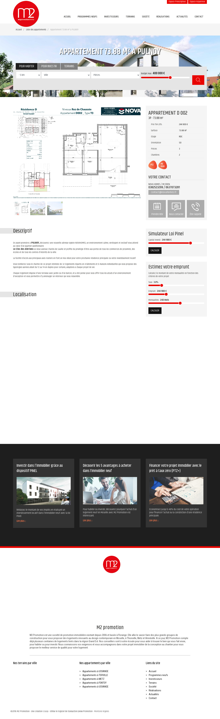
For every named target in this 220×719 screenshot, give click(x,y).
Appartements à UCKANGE (95, 671)
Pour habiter (26, 66)
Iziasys (45, 711)
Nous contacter (176, 209)
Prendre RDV (157, 209)
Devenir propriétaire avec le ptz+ (93, 420)
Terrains (130, 16)
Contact (199, 16)
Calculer (155, 250)
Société (145, 16)
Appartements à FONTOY (94, 682)
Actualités (182, 16)
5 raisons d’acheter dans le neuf (60, 420)
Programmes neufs (87, 16)
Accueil (67, 16)
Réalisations (163, 16)
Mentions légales (101, 711)
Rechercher (198, 80)
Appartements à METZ (93, 679)
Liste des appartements (36, 30)
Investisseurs (111, 16)
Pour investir (49, 66)
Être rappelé (195, 209)
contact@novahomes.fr (164, 192)
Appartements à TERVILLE (95, 675)
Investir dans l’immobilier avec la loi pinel (27, 420)
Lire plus (21, 521)
